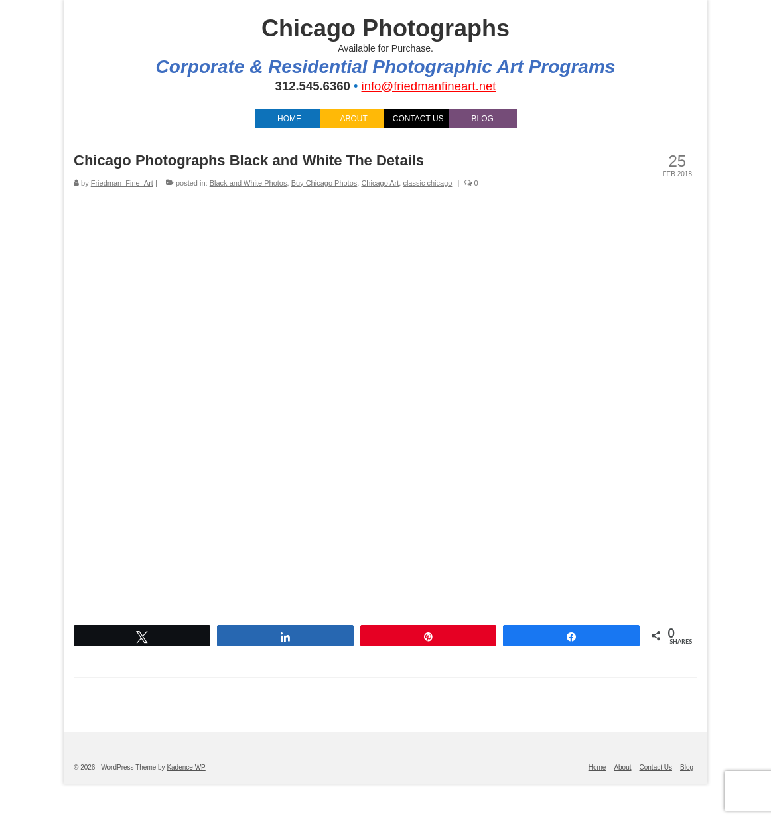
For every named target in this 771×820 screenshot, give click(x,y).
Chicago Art (380, 183)
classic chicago (427, 183)
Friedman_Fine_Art (122, 183)
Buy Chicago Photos (324, 183)
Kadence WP (186, 767)
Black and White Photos (248, 183)
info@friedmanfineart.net (429, 86)
